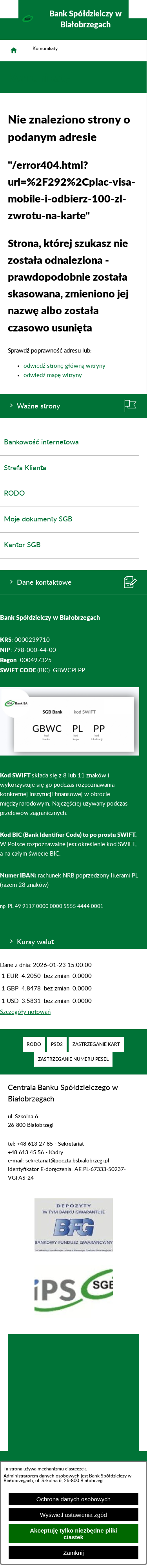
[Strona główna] (13, 50)
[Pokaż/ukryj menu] (138, 9)
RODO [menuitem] (14, 493)
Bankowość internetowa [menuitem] (41, 442)
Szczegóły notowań (25, 1012)
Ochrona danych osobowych (73, 1499)
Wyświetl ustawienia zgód (73, 1514)
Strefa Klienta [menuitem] (25, 468)
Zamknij (73, 1552)
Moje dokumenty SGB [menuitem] (38, 519)
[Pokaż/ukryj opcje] (9, 9)
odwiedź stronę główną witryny (64, 366)
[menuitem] (34, 1044)
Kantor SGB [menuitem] (22, 545)
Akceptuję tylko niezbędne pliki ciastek (73, 1533)
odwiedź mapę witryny (53, 375)
